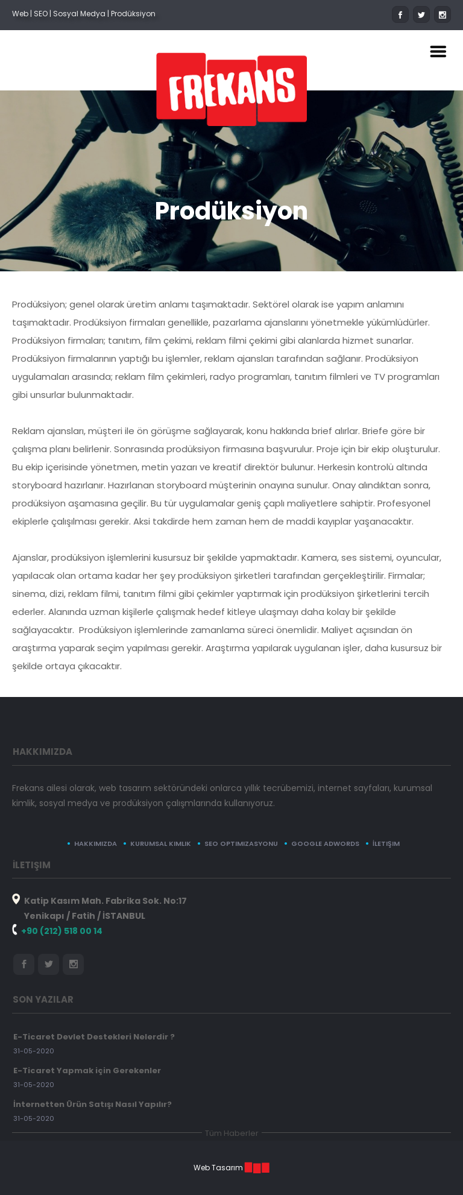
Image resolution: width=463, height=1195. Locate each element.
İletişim (386, 843)
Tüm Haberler (232, 1133)
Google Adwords (325, 843)
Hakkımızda (95, 843)
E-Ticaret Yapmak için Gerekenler (87, 1070)
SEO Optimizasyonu (241, 843)
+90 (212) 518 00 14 (61, 931)
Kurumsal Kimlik (160, 843)
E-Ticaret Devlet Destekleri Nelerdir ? (94, 1036)
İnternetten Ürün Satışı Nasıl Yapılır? (92, 1104)
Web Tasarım (218, 1167)
